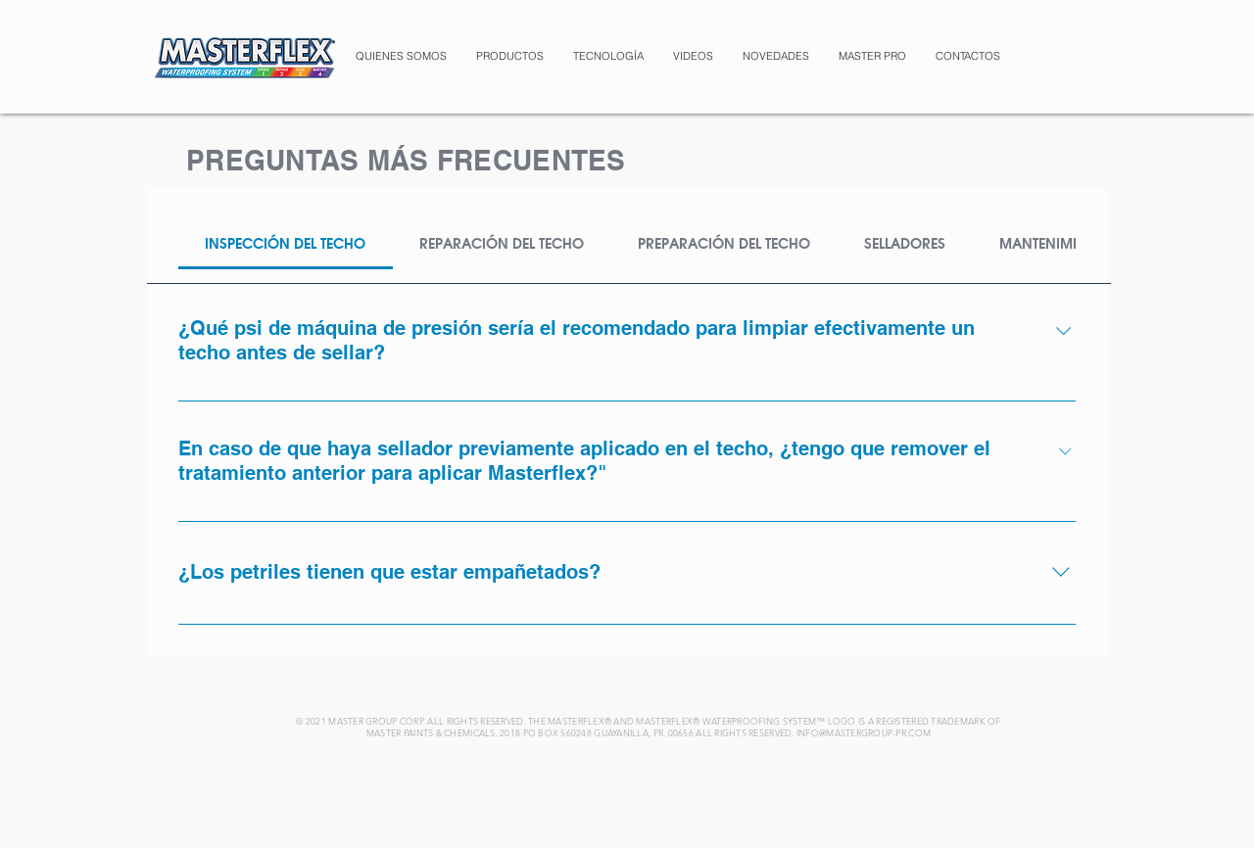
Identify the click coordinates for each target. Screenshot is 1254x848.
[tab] (285, 243)
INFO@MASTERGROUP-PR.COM (863, 732)
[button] (509, 55)
